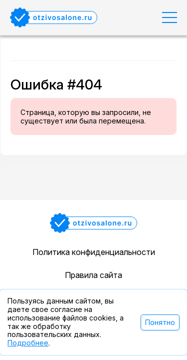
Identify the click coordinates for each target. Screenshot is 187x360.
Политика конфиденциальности (93, 252)
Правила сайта (93, 275)
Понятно (160, 322)
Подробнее (27, 342)
